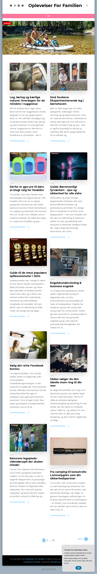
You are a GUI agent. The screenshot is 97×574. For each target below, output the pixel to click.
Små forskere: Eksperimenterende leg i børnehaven (67, 101)
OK (78, 568)
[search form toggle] (87, 5)
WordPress (55, 562)
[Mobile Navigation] (48, 16)
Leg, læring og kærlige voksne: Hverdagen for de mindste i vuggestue (28, 101)
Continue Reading (17, 141)
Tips (12, 94)
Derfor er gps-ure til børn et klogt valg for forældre (27, 188)
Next (79, 540)
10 (53, 540)
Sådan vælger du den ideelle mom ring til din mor (66, 383)
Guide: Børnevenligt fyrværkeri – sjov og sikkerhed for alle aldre (66, 190)
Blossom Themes (33, 562)
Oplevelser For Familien (55, 5)
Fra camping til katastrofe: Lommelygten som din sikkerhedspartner (68, 477)
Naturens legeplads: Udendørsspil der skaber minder (27, 462)
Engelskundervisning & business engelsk (66, 284)
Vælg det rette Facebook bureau (27, 367)
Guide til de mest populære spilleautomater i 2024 (28, 276)
